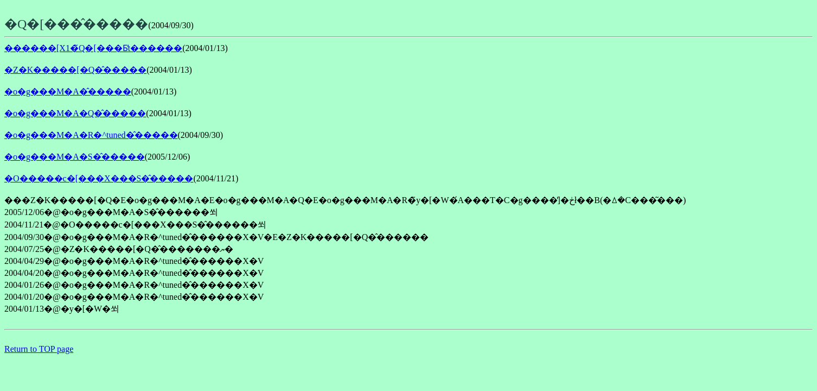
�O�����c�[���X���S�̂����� (98, 178)
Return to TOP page (38, 349)
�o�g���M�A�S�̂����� (74, 156)
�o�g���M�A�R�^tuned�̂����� (91, 135)
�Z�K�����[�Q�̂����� (75, 69)
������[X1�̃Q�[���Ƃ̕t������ (93, 48)
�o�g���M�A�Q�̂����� (75, 113)
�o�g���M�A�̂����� (67, 91)
